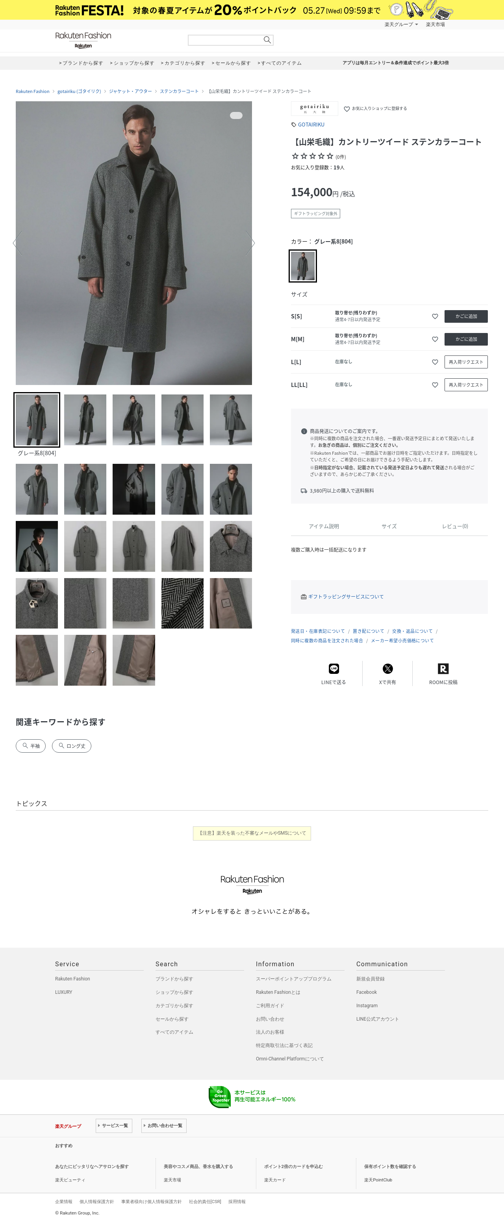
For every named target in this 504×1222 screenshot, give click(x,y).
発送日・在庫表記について (318, 631)
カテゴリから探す (174, 1005)
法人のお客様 (270, 1032)
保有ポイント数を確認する (390, 1166)
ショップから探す (174, 992)
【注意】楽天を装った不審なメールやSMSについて (252, 833)
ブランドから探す (174, 979)
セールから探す (172, 1019)
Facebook (366, 992)
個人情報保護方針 (97, 1201)
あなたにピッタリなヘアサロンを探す (92, 1166)
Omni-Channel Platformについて (290, 1059)
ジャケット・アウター (130, 91)
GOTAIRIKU (311, 124)
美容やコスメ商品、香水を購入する (198, 1166)
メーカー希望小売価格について (402, 640)
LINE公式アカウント (377, 1019)
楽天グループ (399, 24)
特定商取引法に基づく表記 (284, 1045)
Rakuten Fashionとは (278, 992)
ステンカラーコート (179, 91)
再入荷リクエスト (466, 362)
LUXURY (63, 992)
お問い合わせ (270, 1019)
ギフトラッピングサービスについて (346, 596)
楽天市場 (435, 24)
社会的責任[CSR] (205, 1201)
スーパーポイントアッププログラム (294, 979)
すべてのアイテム (174, 1032)
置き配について (368, 631)
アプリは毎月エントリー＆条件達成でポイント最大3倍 (396, 62)
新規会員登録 (370, 979)
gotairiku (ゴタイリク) (79, 91)
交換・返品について (412, 631)
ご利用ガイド (270, 1005)
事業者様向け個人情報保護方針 (151, 1201)
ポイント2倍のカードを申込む (293, 1166)
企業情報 (63, 1201)
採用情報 (237, 1201)
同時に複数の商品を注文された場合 (327, 640)
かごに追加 (466, 316)
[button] (17, 243)
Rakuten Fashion (116, 40)
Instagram (367, 1005)
